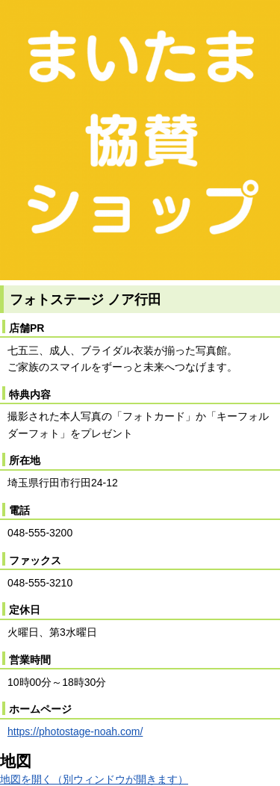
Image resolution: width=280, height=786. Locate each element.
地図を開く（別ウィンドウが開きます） (94, 779)
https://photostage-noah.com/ (75, 731)
